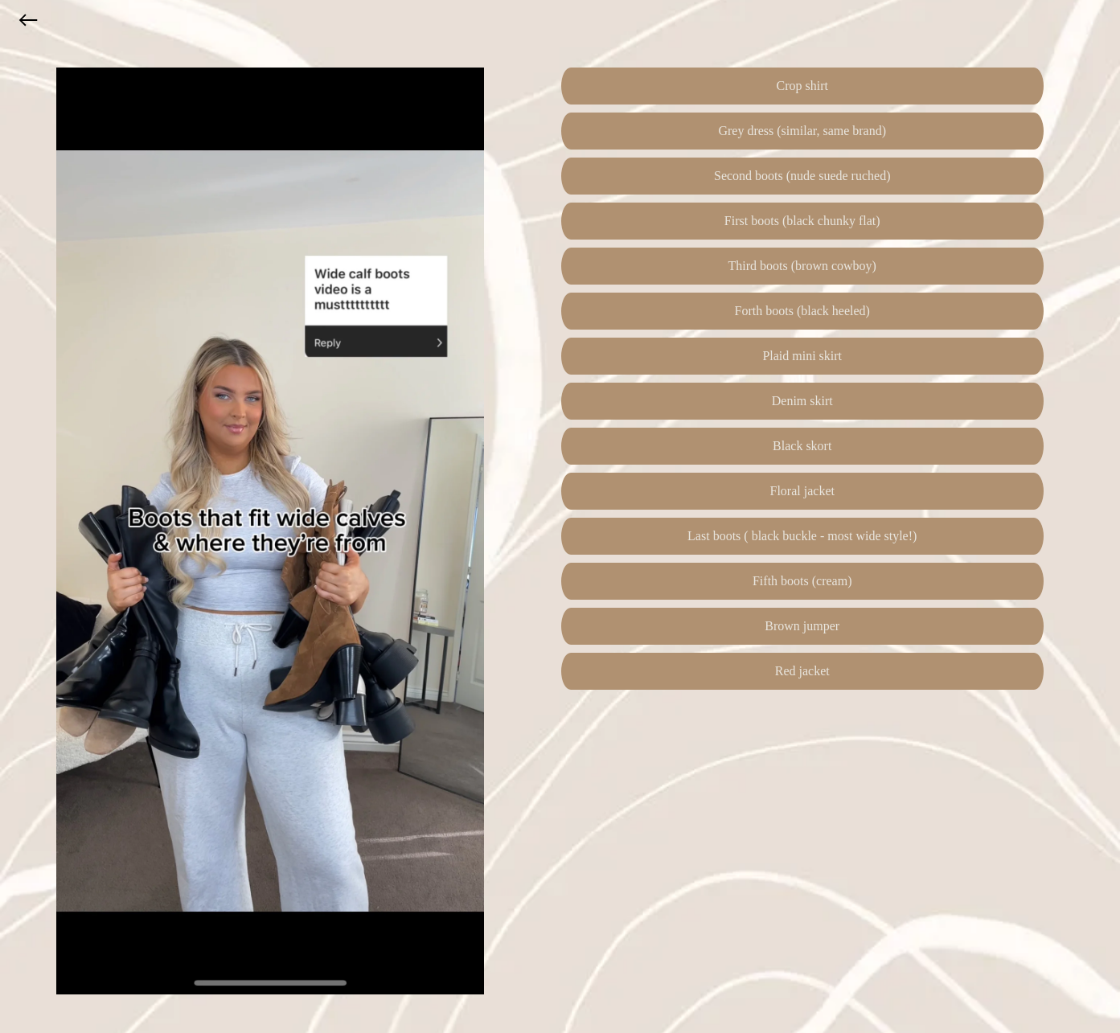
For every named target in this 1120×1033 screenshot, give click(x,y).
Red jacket (802, 671)
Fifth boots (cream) (802, 581)
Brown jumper (802, 626)
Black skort (802, 446)
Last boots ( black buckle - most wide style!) (802, 536)
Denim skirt (802, 401)
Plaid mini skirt (802, 356)
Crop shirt (802, 85)
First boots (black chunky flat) (802, 221)
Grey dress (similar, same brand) (802, 130)
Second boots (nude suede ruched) (802, 175)
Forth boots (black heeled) (802, 311)
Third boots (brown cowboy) (802, 266)
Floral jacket (802, 491)
